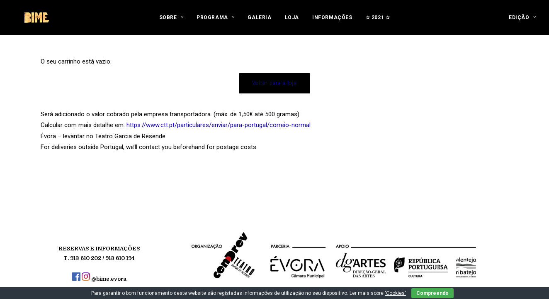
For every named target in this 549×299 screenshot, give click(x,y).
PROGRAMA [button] (215, 22)
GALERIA (259, 22)
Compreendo (432, 293)
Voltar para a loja (274, 83)
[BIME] (35, 21)
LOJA (292, 22)
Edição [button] (522, 22)
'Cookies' (395, 293)
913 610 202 (85, 258)
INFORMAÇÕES (332, 22)
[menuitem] (171, 21)
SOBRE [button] (171, 22)
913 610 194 (120, 258)
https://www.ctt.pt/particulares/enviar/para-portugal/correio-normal (218, 125)
